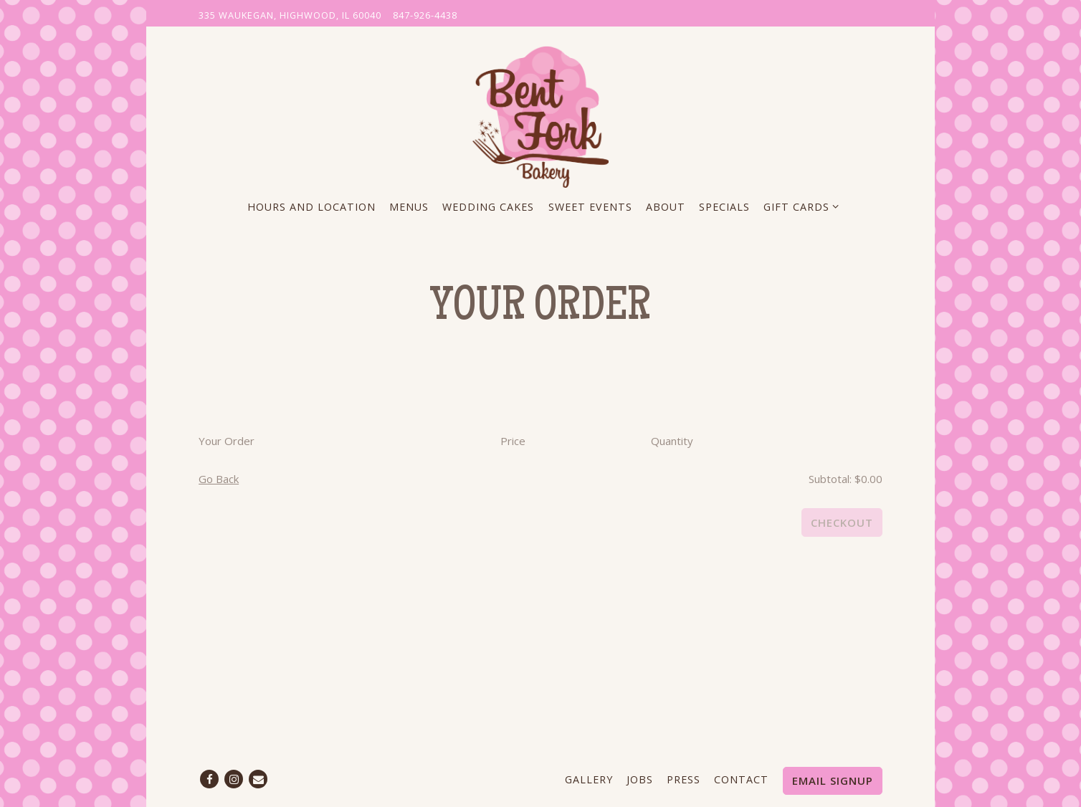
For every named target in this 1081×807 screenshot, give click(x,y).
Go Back (219, 479)
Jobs (640, 779)
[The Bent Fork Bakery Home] (540, 114)
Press (683, 779)
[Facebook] (209, 779)
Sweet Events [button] (590, 207)
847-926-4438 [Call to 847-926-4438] (425, 15)
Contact (741, 779)
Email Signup (832, 780)
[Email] (258, 779)
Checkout (842, 522)
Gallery (589, 779)
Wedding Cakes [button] (488, 207)
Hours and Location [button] (311, 207)
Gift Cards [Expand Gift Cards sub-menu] (798, 206)
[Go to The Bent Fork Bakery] (290, 15)
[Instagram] (233, 779)
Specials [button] (724, 207)
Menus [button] (409, 207)
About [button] (665, 207)
